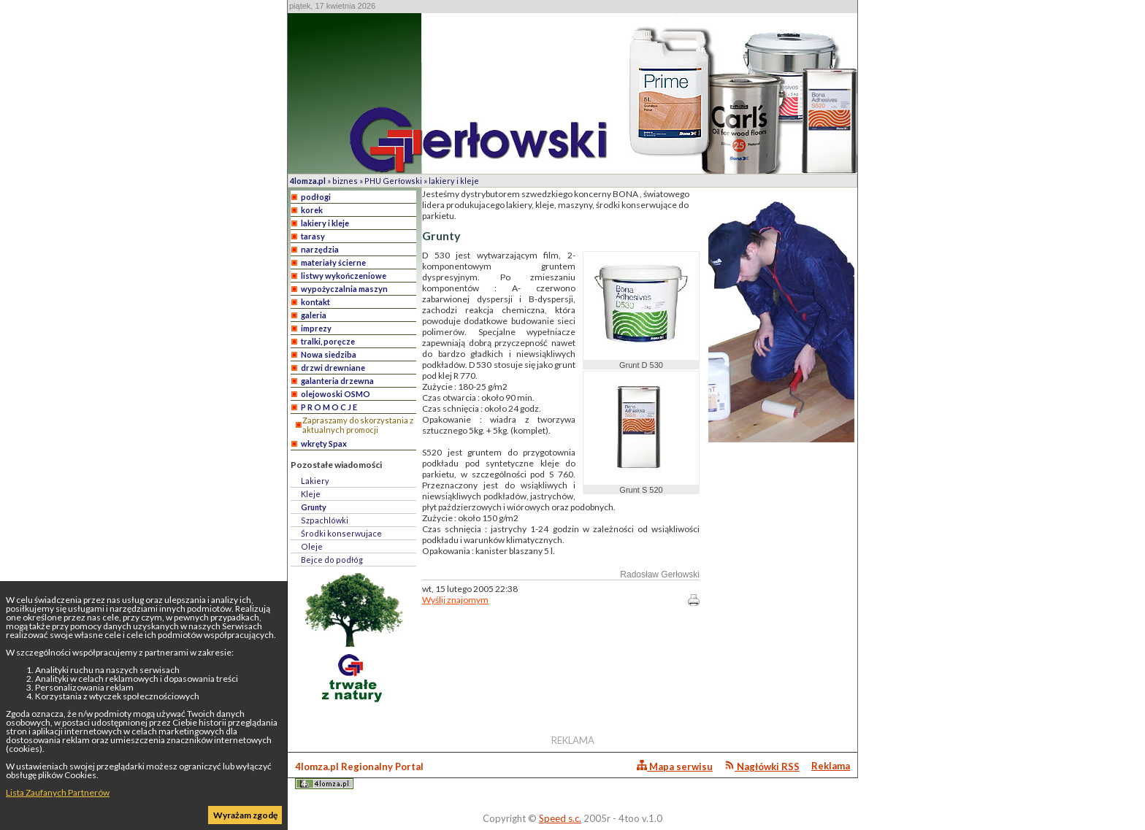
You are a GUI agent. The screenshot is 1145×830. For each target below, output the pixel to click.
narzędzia (320, 249)
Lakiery (315, 480)
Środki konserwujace (341, 533)
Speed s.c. (560, 818)
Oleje (312, 546)
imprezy (316, 328)
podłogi (316, 196)
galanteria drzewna (337, 380)
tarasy (313, 236)
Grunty (313, 507)
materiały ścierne (333, 262)
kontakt (315, 302)
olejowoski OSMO (335, 394)
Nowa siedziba (328, 354)
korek (312, 210)
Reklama (830, 766)
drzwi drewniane (333, 367)
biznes (345, 180)
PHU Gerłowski (393, 180)
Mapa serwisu (675, 766)
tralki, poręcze (328, 341)
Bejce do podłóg (332, 559)
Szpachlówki (324, 520)
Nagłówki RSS (762, 766)
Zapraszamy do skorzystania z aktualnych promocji (357, 424)
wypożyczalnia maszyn (344, 288)
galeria (313, 315)
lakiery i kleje (454, 180)
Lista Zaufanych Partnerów (58, 792)
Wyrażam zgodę (245, 815)
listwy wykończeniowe (343, 275)
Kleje (311, 494)
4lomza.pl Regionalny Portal (359, 775)
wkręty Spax (324, 443)
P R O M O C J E (329, 407)
